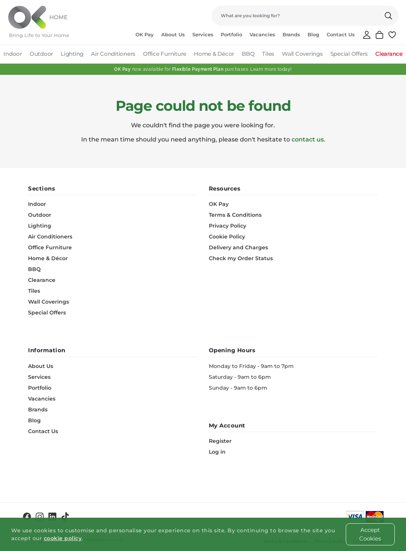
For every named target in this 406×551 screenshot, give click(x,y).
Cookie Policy (227, 236)
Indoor (12, 53)
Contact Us (341, 34)
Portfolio (231, 34)
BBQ (248, 53)
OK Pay (144, 34)
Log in (217, 451)
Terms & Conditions (235, 214)
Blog (313, 34)
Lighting (72, 53)
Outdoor (41, 53)
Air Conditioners (113, 53)
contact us (307, 139)
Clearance (389, 53)
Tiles (268, 53)
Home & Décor (214, 53)
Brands (291, 34)
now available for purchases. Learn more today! (203, 69)
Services (202, 34)
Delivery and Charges (238, 247)
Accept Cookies (370, 534)
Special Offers (349, 53)
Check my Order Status (241, 258)
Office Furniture (164, 53)
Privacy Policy (227, 225)
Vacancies (262, 34)
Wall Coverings (302, 53)
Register (220, 441)
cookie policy (63, 538)
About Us (173, 34)
